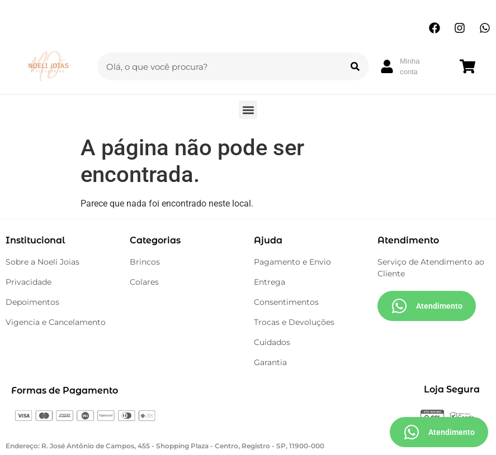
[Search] (355, 66)
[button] (248, 109)
